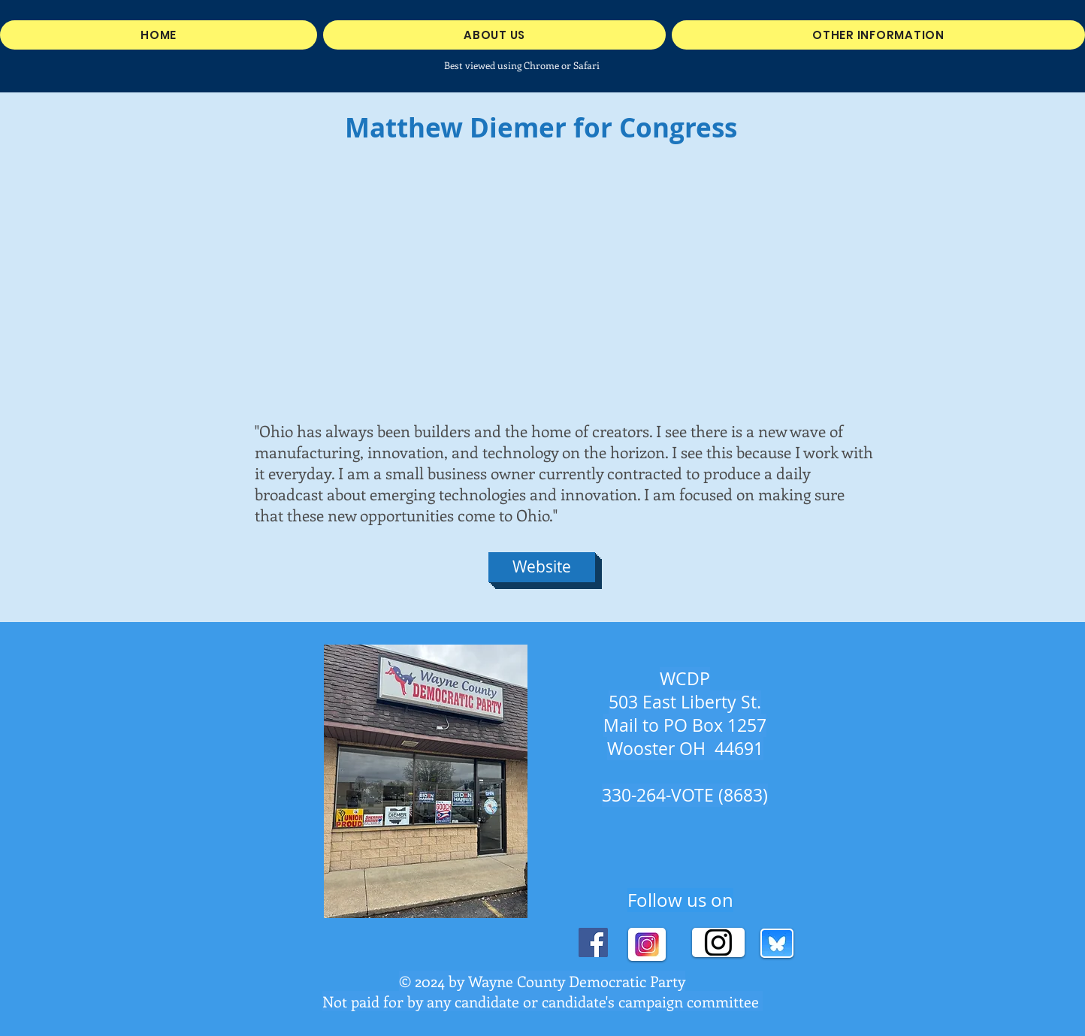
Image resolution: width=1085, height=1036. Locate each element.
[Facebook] (593, 942)
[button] (878, 35)
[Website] (541, 567)
